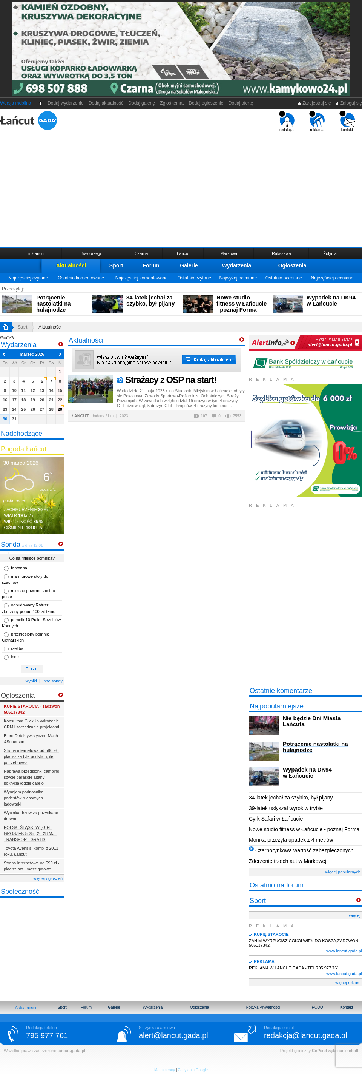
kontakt (347, 121)
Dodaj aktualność (106, 103)
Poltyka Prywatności (263, 1007)
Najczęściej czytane (28, 278)
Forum (151, 265)
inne (15, 656)
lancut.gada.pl (71, 1050)
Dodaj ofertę (241, 103)
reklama (317, 121)
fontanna (19, 568)
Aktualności (71, 265)
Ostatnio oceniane (283, 278)
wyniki (31, 681)
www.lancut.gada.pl (344, 951)
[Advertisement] (181, 188)
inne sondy (53, 681)
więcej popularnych (342, 872)
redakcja (287, 121)
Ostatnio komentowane (81, 278)
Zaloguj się (348, 103)
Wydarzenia (237, 265)
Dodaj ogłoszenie (206, 103)
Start (22, 327)
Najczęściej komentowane (141, 278)
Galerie (189, 265)
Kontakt (346, 1007)
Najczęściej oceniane (332, 278)
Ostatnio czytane (194, 278)
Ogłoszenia (292, 265)
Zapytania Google (193, 1070)
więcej (354, 915)
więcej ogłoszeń (48, 878)
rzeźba (17, 648)
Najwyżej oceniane (238, 278)
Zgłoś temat (172, 103)
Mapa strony (164, 1070)
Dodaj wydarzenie (65, 103)
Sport (116, 265)
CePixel (319, 1050)
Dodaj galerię (142, 103)
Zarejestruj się (314, 103)
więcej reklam (347, 982)
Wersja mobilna (15, 103)
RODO (317, 1007)
